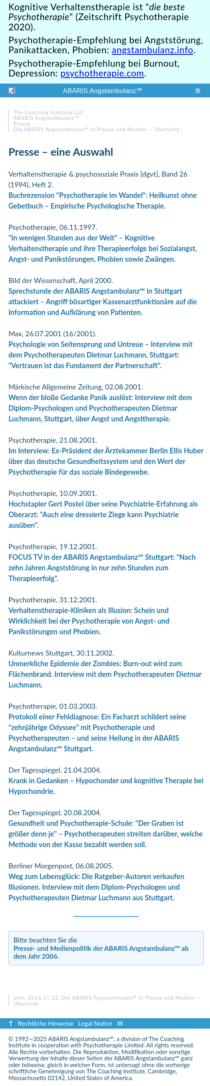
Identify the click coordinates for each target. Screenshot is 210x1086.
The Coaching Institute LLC (48, 112)
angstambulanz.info (153, 49)
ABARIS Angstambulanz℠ (81, 1038)
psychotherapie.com (102, 72)
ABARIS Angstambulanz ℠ (103, 91)
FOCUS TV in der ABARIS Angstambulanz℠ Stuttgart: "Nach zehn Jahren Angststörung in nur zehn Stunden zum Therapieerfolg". (101, 568)
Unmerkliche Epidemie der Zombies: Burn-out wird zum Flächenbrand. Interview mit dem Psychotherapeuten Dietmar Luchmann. (104, 674)
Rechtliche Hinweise (45, 1023)
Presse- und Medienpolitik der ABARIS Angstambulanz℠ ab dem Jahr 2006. (100, 952)
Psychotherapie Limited (113, 1045)
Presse (21, 124)
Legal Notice (95, 1023)
